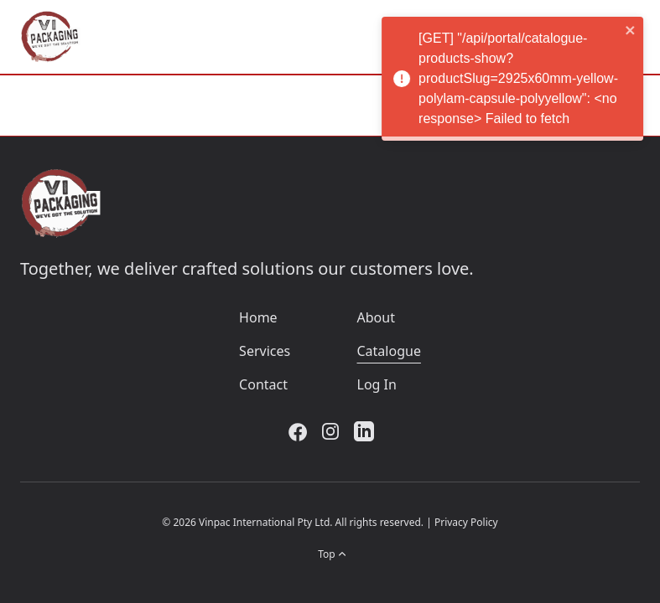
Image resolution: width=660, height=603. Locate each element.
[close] (636, 30)
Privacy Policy (466, 522)
